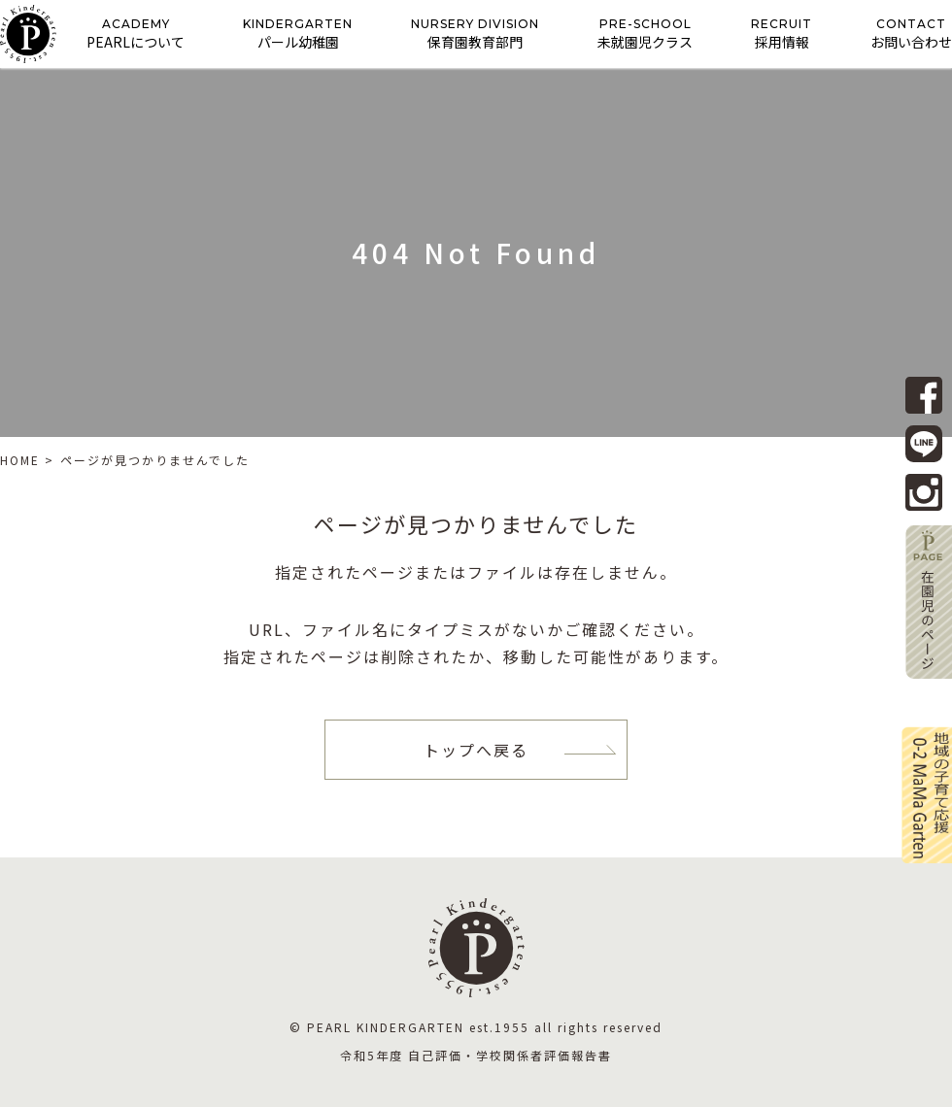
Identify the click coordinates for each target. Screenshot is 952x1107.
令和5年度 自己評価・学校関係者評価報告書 (476, 1055)
